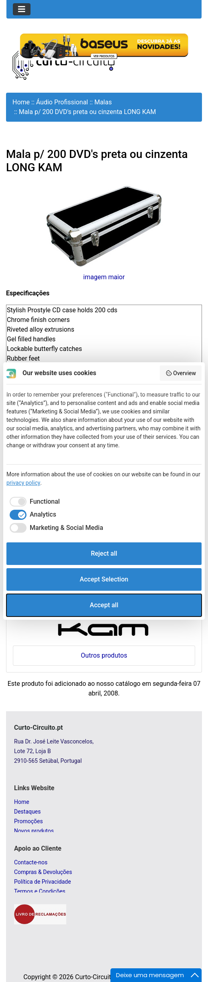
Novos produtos (34, 831)
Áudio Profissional (62, 102)
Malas (103, 102)
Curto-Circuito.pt (98, 977)
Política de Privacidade (42, 881)
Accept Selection (104, 579)
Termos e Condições (39, 891)
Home (21, 102)
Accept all (104, 605)
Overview (180, 373)
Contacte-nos (30, 862)
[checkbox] (33, 502)
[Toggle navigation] (22, 9)
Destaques (27, 811)
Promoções (28, 821)
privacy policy (23, 483)
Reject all (104, 553)
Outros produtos (104, 655)
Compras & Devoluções (43, 872)
